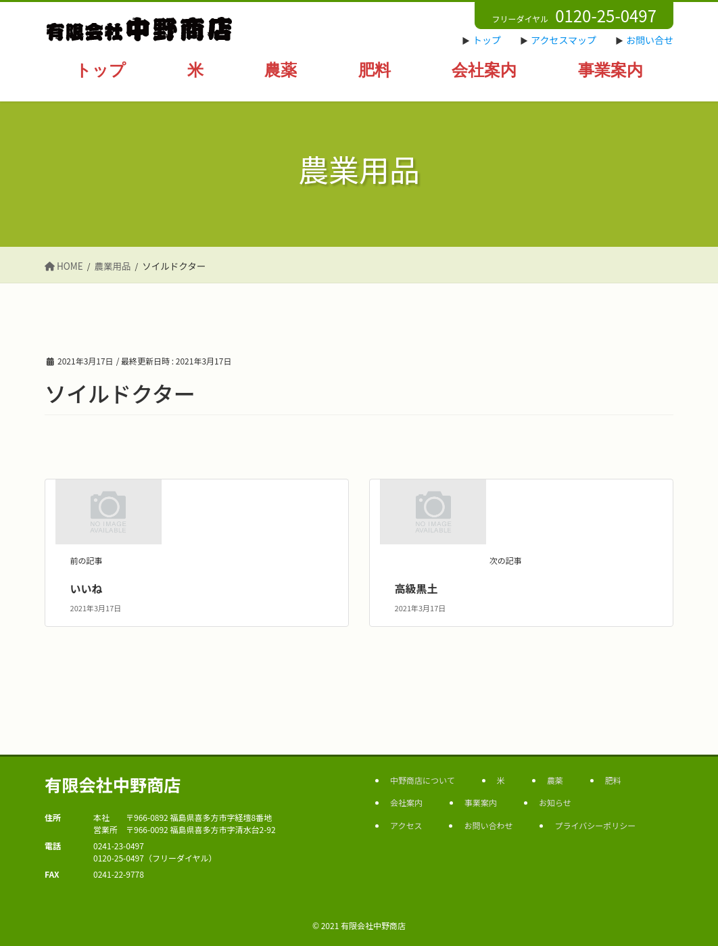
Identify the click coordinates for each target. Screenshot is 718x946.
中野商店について (422, 780)
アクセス (406, 825)
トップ (487, 40)
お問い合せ (649, 40)
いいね (86, 588)
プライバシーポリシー (595, 825)
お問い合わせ (488, 825)
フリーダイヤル (574, 15)
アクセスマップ (563, 40)
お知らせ (555, 802)
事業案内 (480, 802)
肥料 (613, 780)
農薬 (555, 780)
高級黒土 (416, 588)
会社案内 (406, 802)
